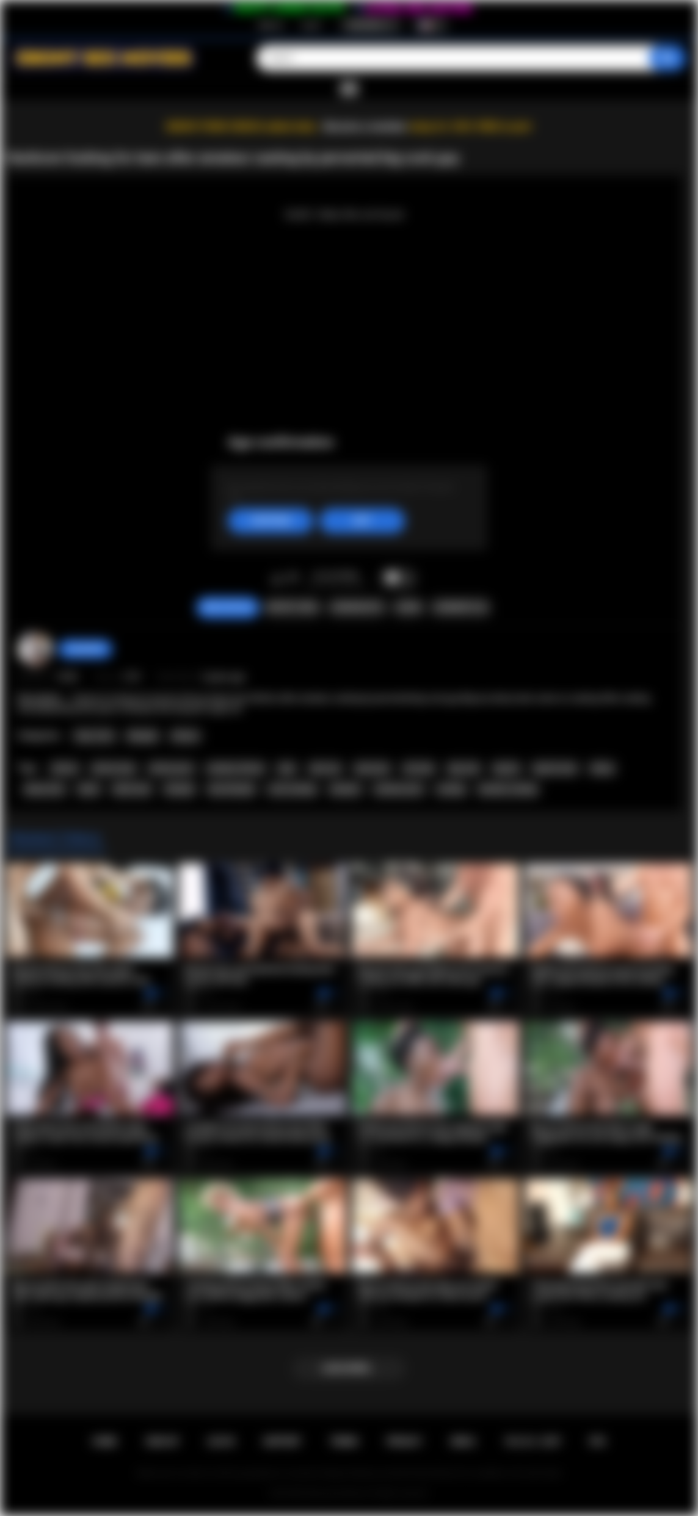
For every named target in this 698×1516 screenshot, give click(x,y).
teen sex (325, 768)
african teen (113, 768)
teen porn (372, 768)
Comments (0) (460, 607)
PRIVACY (404, 1441)
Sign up (270, 25)
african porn (171, 768)
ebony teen (45, 789)
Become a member (365, 126)
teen (286, 768)
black (88, 789)
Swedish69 (85, 648)
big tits (506, 768)
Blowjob (142, 736)
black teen (132, 789)
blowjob (179, 789)
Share (408, 607)
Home (104, 1441)
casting (451, 789)
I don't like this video (292, 578)
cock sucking (291, 789)
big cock (464, 768)
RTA (598, 1441)
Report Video (292, 607)
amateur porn (399, 789)
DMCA (463, 1441)
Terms (344, 1441)
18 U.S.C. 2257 (532, 1441)
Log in (311, 25)
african (65, 768)
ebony (602, 768)
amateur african (235, 768)
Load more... (349, 1368)
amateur (345, 789)
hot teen (419, 768)
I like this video (277, 578)
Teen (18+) (94, 736)
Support (282, 1441)
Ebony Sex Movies (336, 1493)
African (185, 736)
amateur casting (507, 789)
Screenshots (357, 607)
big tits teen (554, 768)
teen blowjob (231, 789)
